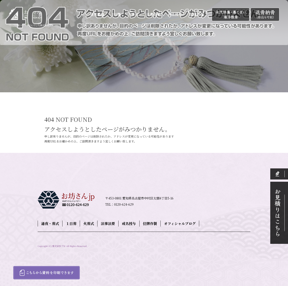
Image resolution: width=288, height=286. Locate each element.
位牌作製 (198, 15)
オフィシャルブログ (180, 223)
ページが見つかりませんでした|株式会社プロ (31, 25)
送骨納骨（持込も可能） (265, 15)
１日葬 (118, 15)
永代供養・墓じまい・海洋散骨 (231, 15)
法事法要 (153, 15)
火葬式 (134, 15)
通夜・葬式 (98, 15)
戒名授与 (174, 15)
